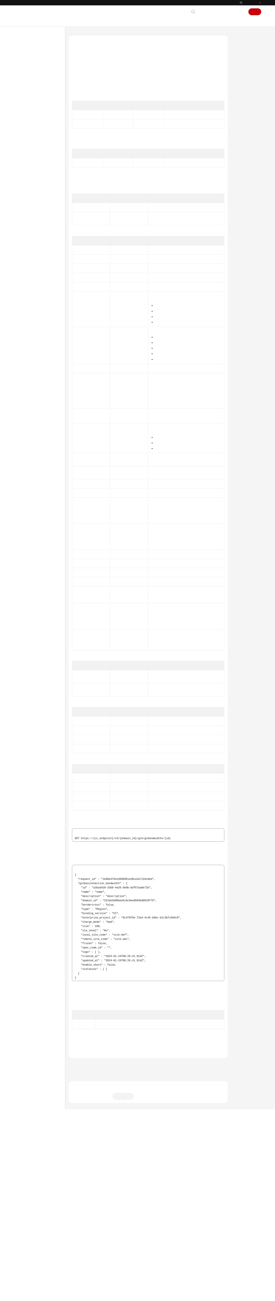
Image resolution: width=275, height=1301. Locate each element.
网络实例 (32, 136)
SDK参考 (24, 431)
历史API (26, 424)
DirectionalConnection (126, 613)
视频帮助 (24, 444)
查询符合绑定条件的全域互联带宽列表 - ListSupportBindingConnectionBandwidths (46, 339)
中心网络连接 (34, 178)
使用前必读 (28, 102)
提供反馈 (143, 1274)
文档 (218, 12)
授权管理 (32, 157)
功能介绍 (241, 55)
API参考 (23, 96)
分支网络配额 (34, 232)
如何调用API (29, 116)
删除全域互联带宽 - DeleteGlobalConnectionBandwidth (46, 305)
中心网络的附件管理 (38, 171)
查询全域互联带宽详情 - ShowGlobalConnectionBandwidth (46, 283)
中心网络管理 (34, 164)
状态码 (239, 120)
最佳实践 (24, 89)
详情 (117, 1295)
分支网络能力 (34, 239)
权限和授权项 (30, 410)
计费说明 (24, 68)
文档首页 (74, 35)
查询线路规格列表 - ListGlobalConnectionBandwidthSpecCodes (46, 366)
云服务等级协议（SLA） (34, 471)
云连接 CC (89, 35)
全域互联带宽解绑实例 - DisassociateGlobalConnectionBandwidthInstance (46, 326)
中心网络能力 (34, 226)
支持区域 (24, 485)
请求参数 (241, 79)
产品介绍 (24, 61)
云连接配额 (33, 205)
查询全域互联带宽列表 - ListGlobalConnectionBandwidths (46, 262)
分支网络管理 (34, 191)
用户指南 (24, 82)
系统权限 (24, 491)
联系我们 (206, 12)
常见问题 (24, 438)
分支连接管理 (34, 198)
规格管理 (32, 246)
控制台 (229, 12)
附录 (25, 417)
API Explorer (89, 87)
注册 (255, 12)
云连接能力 (33, 212)
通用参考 (24, 457)
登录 (240, 12)
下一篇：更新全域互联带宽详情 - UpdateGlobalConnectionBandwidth (115, 1248)
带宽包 (30, 143)
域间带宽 (32, 150)
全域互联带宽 (34, 253)
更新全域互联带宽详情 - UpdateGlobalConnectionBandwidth (46, 294)
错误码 (239, 128)
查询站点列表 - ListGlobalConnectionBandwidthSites (46, 377)
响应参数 (241, 87)
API (24, 123)
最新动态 (24, 54)
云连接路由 (33, 403)
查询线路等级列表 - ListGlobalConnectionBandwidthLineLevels (46, 388)
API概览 (26, 109)
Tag (126, 581)
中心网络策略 (34, 184)
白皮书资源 (25, 478)
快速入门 (24, 75)
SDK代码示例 (243, 112)
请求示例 (241, 96)
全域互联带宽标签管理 (39, 396)
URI (238, 71)
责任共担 (24, 464)
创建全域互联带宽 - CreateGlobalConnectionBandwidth (46, 273)
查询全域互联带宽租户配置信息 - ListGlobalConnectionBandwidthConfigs (46, 354)
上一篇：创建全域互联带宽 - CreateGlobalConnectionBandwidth (112, 1242)
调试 (238, 63)
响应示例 (241, 104)
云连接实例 (33, 130)
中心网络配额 (34, 219)
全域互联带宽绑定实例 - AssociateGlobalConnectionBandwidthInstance (46, 315)
